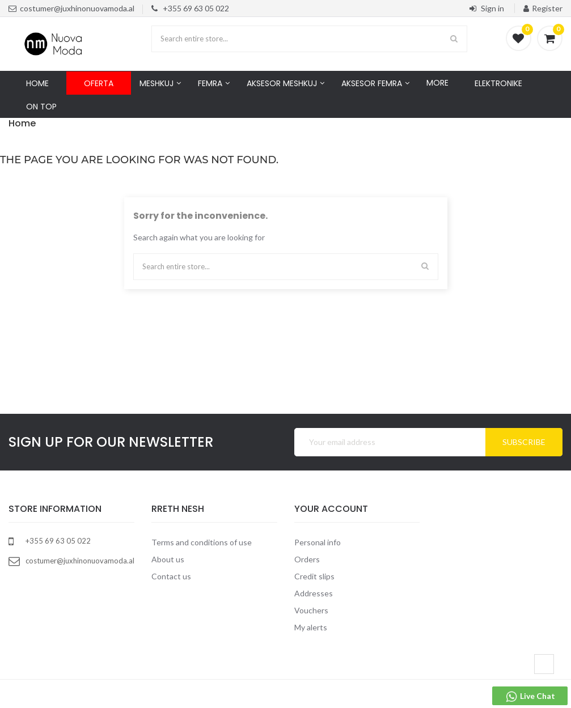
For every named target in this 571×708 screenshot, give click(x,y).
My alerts (310, 627)
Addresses (313, 593)
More (437, 82)
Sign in (488, 8)
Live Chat (530, 696)
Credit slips (314, 576)
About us (167, 559)
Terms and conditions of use (201, 542)
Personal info (317, 542)
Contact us (171, 576)
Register (542, 8)
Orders (307, 559)
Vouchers (311, 610)
